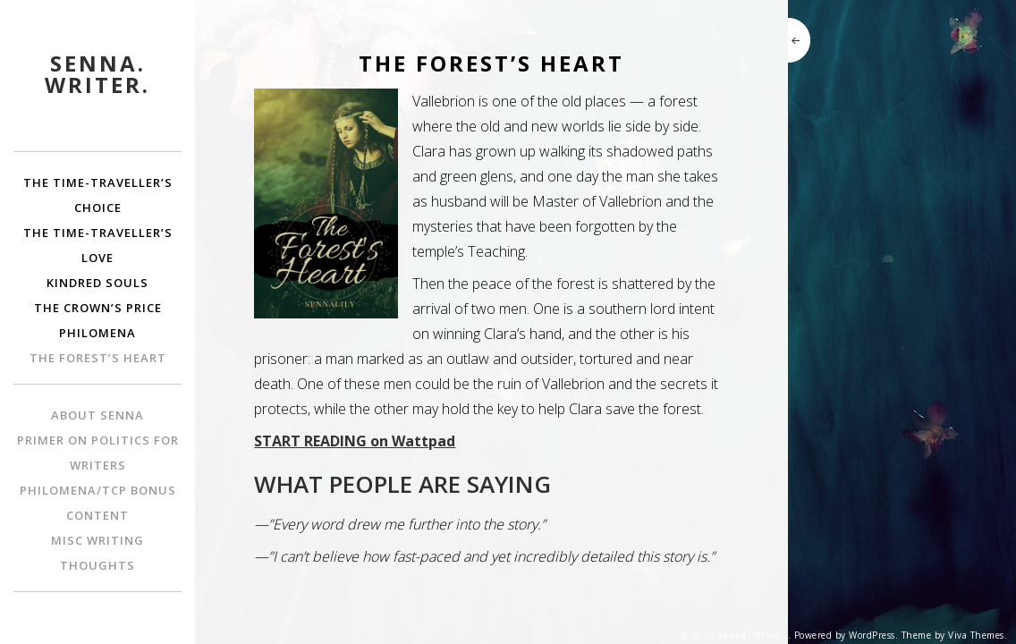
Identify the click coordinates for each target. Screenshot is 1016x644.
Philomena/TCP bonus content (98, 502)
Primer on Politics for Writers (98, 452)
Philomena (97, 333)
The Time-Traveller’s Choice (98, 195)
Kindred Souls (97, 283)
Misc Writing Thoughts (97, 552)
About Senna (97, 415)
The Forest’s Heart (98, 358)
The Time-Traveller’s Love (98, 245)
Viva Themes (976, 635)
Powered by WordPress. (846, 635)
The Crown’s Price (98, 308)
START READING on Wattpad (354, 441)
